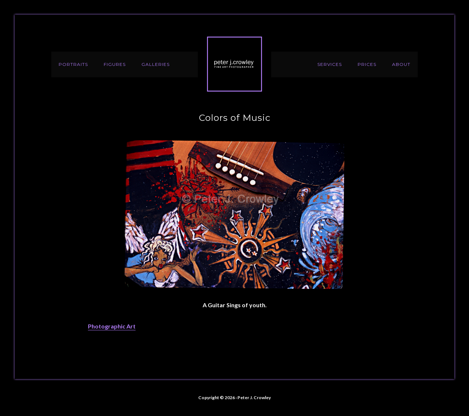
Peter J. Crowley (234, 64)
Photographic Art (112, 326)
